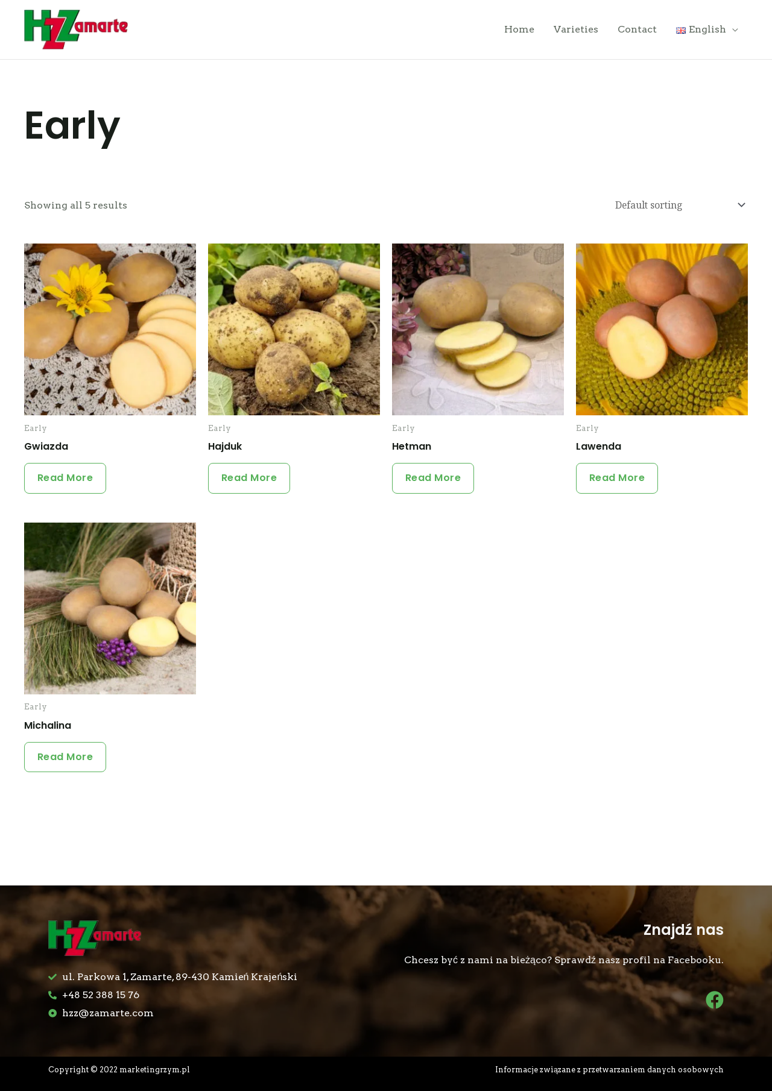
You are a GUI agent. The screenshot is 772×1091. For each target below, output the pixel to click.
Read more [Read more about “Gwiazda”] (67, 481)
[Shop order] (676, 207)
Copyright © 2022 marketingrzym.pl (121, 1069)
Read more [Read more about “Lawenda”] (619, 481)
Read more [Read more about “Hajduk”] (251, 481)
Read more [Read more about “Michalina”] (67, 762)
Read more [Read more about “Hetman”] (435, 481)
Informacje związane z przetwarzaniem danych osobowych (609, 1069)
